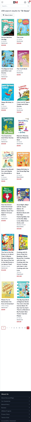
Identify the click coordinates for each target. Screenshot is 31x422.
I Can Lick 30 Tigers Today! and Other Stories (23, 104)
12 (25, 328)
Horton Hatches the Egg (6, 38)
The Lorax (20, 37)
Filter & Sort (8, 15)
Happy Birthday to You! (7, 103)
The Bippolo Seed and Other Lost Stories (7, 71)
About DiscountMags (7, 398)
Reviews (3, 408)
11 (22, 328)
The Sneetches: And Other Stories (7, 137)
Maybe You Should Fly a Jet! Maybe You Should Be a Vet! (7, 172)
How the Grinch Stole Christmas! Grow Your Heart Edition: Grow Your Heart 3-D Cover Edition (7, 210)
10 (19, 328)
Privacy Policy (5, 414)
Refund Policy (5, 404)
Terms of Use (5, 417)
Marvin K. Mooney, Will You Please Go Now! (23, 138)
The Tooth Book (22, 69)
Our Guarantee (5, 401)
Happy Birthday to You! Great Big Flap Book (23, 171)
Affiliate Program (6, 411)
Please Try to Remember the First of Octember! (7, 302)
